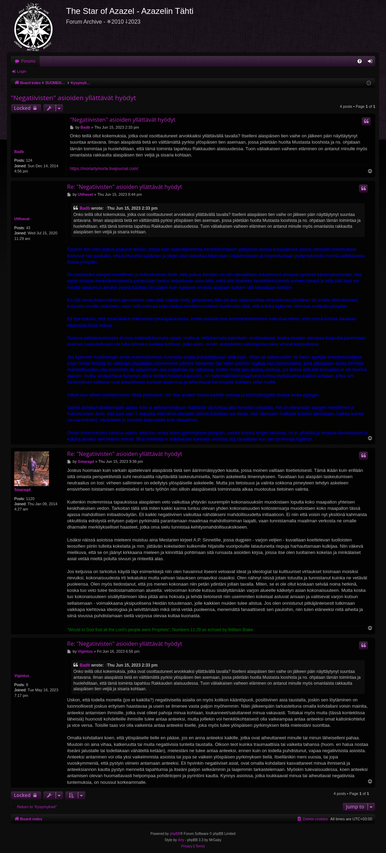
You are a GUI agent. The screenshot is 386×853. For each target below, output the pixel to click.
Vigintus (21, 676)
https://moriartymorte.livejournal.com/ (104, 168)
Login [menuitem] (371, 62)
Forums (28, 61)
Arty (181, 840)
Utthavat (22, 219)
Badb (19, 152)
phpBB (175, 834)
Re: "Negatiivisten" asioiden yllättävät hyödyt (124, 186)
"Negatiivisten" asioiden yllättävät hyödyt (73, 97)
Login (21, 71)
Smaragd (22, 490)
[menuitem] (359, 61)
